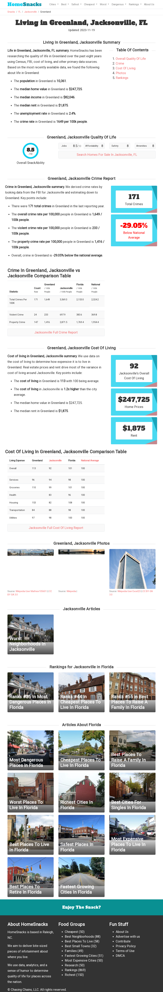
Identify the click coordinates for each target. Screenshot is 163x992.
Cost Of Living (125, 68)
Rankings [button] (134, 4)
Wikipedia (72, 591)
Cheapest (71, 932)
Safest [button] (75, 4)
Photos (121, 73)
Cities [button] (53, 4)
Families (71, 951)
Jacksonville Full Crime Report (56, 332)
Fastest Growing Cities (81, 956)
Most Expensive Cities (80, 960)
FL (19, 12)
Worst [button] (103, 4)
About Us (149, 4)
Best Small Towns (77, 946)
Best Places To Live (79, 941)
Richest (70, 975)
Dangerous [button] (118, 4)
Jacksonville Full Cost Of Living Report (56, 528)
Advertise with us (128, 936)
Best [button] (64, 4)
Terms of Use (125, 951)
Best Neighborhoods (79, 936)
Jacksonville (30, 12)
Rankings (122, 78)
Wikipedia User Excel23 (128, 591)
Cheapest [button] (89, 4)
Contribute (123, 941)
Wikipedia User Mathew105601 (31, 591)
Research (71, 965)
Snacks (24, 4)
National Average (90, 460)
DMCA (120, 956)
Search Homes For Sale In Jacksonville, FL (107, 155)
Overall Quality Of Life (131, 59)
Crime (120, 63)
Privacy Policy (126, 946)
